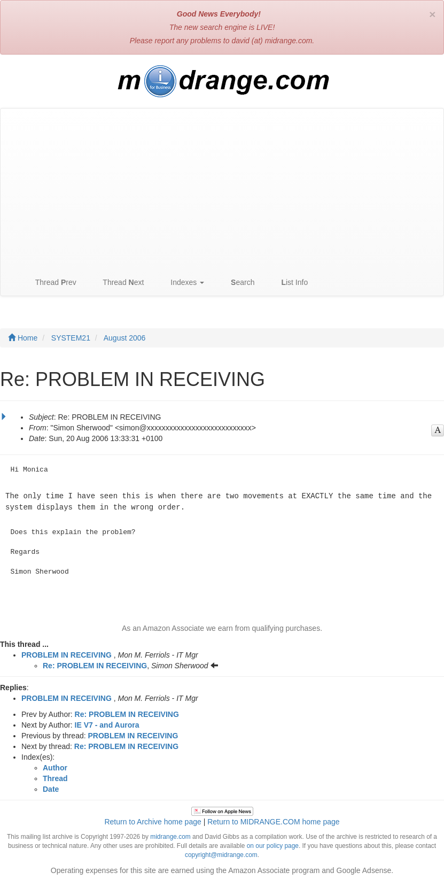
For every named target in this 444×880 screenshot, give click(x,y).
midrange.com (170, 835)
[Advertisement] (222, 189)
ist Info (289, 282)
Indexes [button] (182, 282)
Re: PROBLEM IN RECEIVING (95, 664)
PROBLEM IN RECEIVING (66, 654)
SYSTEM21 (70, 338)
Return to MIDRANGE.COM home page (273, 820)
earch (237, 282)
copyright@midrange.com (221, 854)
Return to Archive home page (152, 820)
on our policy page (273, 844)
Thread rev (50, 282)
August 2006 (125, 338)
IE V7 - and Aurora (107, 724)
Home (22, 338)
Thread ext (118, 282)
